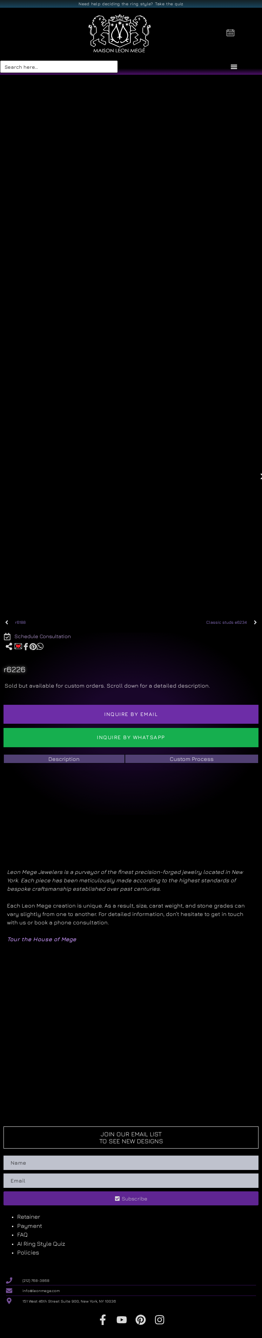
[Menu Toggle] (233, 66)
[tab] (64, 758)
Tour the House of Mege (41, 939)
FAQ (22, 1234)
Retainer (28, 1216)
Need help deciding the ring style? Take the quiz (131, 3)
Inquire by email (131, 714)
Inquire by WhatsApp (131, 737)
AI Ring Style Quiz (41, 1243)
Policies (28, 1252)
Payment (29, 1225)
